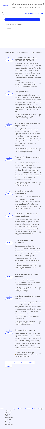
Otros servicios (22, 354)
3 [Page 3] (14, 363)
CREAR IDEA (22, 20)
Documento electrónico (29, 86)
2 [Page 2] (10, 363)
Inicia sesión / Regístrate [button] (34, 13)
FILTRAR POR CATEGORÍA (12, 25)
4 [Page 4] (17, 363)
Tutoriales (21, 409)
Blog (39, 409)
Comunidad (29, 409)
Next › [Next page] (31, 363)
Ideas (35, 409)
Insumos (23, 208)
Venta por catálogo (26, 151)
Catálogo (25, 290)
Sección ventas (25, 324)
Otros (31, 118)
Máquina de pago (23, 118)
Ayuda (15, 409)
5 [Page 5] (21, 363)
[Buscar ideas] (14, 13)
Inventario (25, 185)
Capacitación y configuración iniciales (27, 355)
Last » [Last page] (9, 366)
